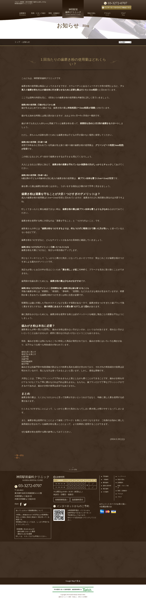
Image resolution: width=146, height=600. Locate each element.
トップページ (122, 476)
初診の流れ (121, 479)
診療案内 (120, 482)
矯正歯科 (105, 489)
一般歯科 (105, 479)
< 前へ (17, 458)
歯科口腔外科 (107, 485)
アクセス (120, 494)
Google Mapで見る (73, 581)
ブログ (120, 497)
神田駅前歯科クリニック (33, 478)
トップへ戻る (73, 469)
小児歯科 (105, 492)
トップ (17, 42)
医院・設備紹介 (122, 490)
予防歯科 (105, 476)
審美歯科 (105, 482)
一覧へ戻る (19, 455)
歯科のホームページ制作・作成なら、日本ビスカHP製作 (73, 596)
